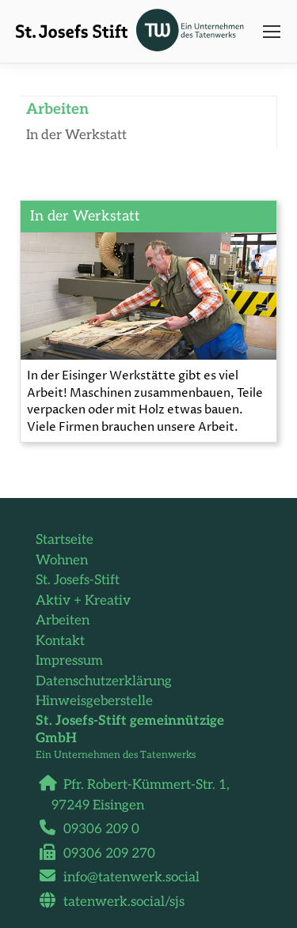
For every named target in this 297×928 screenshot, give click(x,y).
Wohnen (62, 560)
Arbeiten (62, 620)
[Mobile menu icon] (271, 31)
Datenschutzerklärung (104, 681)
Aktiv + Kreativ (83, 601)
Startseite (64, 540)
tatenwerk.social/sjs (118, 902)
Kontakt (60, 641)
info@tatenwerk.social (125, 877)
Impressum (69, 661)
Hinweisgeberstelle (94, 701)
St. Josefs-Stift (78, 580)
